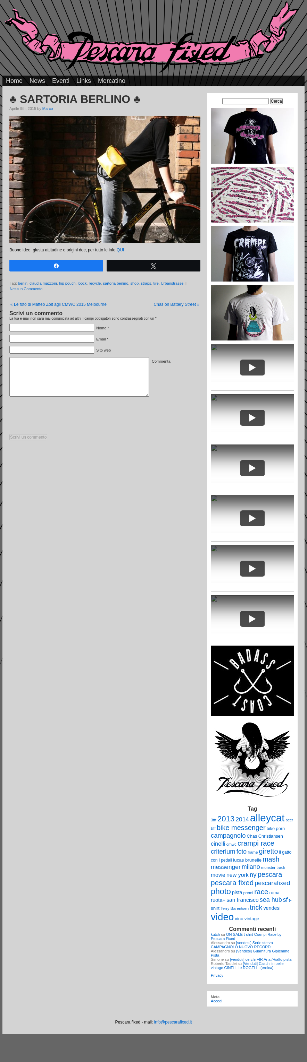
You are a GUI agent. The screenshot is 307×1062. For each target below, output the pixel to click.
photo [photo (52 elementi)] (221, 891)
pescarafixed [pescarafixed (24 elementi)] (272, 883)
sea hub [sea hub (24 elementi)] (271, 899)
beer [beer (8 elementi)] (289, 820)
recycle (95, 283)
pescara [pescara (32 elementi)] (270, 874)
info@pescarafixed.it (173, 1022)
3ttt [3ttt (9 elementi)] (213, 820)
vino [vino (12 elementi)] (239, 918)
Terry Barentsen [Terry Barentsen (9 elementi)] (235, 908)
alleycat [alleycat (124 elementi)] (267, 817)
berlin (22, 283)
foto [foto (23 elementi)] (242, 851)
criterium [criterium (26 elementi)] (223, 851)
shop (134, 283)
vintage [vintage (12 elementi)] (251, 918)
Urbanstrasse (172, 283)
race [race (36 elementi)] (261, 892)
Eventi (60, 80)
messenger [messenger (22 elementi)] (226, 866)
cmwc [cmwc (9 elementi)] (231, 844)
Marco (47, 108)
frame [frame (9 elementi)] (253, 852)
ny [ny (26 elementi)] (253, 874)
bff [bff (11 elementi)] (213, 828)
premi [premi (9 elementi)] (248, 893)
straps (146, 283)
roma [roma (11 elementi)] (274, 892)
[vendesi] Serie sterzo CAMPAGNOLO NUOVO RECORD (242, 945)
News (37, 80)
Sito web (103, 350)
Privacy (217, 975)
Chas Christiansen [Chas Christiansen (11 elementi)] (265, 836)
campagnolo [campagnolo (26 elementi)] (228, 835)
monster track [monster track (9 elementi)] (273, 867)
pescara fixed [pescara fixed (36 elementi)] (232, 883)
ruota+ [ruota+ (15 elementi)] (218, 900)
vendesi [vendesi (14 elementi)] (272, 908)
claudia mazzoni (43, 283)
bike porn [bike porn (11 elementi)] (276, 828)
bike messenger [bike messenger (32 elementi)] (241, 827)
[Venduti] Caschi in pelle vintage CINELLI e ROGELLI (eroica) (247, 965)
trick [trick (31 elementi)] (256, 907)
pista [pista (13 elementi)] (237, 892)
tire (155, 283)
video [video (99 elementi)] (222, 917)
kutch (215, 934)
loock (82, 283)
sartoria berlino (115, 283)
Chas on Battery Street (176, 304)
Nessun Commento (26, 289)
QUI (120, 250)
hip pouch (67, 283)
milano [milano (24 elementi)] (251, 866)
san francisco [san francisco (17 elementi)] (242, 900)
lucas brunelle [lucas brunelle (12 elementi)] (247, 860)
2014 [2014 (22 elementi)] (242, 819)
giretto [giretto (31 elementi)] (268, 851)
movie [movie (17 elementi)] (218, 875)
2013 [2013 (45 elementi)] (225, 818)
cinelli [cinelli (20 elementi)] (218, 843)
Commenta (161, 361)
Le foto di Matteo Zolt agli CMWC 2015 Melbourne (58, 304)
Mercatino (111, 80)
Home (14, 80)
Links (83, 80)
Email (101, 339)
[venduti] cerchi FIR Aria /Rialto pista (260, 959)
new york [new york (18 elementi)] (237, 875)
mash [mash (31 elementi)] (271, 859)
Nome (101, 328)
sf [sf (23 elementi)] (285, 899)
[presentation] (62, 417)
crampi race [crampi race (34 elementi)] (256, 843)
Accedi (216, 1001)
